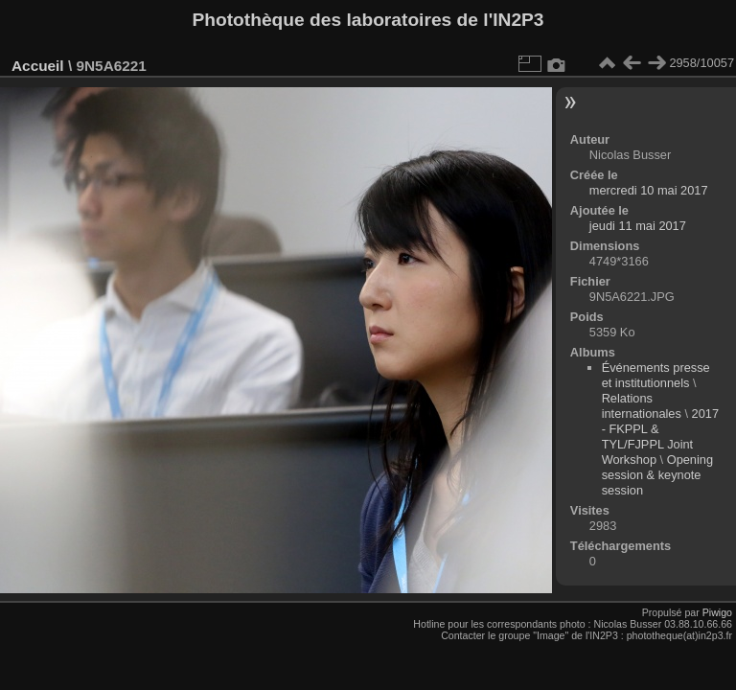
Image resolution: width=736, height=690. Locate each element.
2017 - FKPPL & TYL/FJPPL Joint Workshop (660, 436)
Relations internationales (641, 406)
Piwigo (717, 612)
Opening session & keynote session (657, 474)
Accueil (38, 66)
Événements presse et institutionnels (656, 375)
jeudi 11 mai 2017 (637, 225)
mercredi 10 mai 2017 (648, 190)
